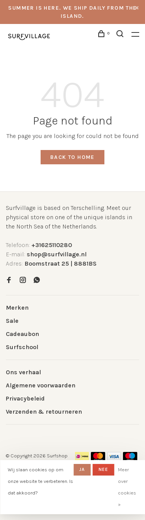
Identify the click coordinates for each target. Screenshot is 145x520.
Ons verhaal (23, 372)
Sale (12, 320)
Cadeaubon (22, 334)
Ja (82, 469)
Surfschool (22, 347)
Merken (17, 307)
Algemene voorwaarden (40, 385)
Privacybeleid (25, 398)
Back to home (72, 157)
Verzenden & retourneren (44, 411)
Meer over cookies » (127, 487)
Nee (104, 469)
